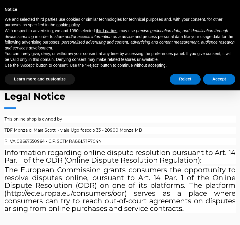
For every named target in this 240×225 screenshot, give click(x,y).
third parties (106, 30)
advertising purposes (40, 42)
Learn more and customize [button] (40, 79)
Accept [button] (219, 79)
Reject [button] (185, 79)
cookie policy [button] (67, 25)
